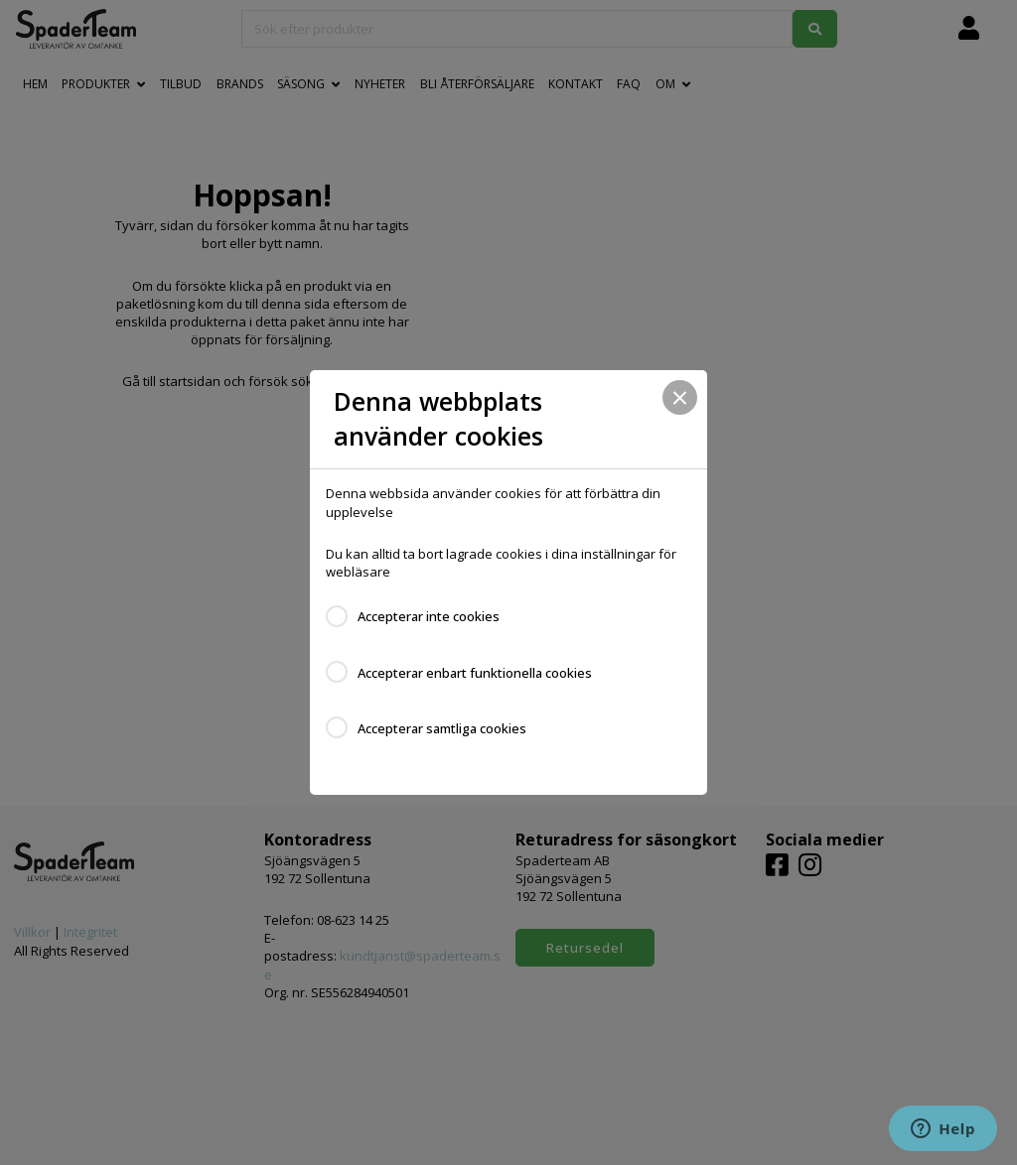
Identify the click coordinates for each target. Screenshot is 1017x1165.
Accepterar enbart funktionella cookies (475, 673)
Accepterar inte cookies (429, 616)
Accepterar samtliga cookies (442, 728)
